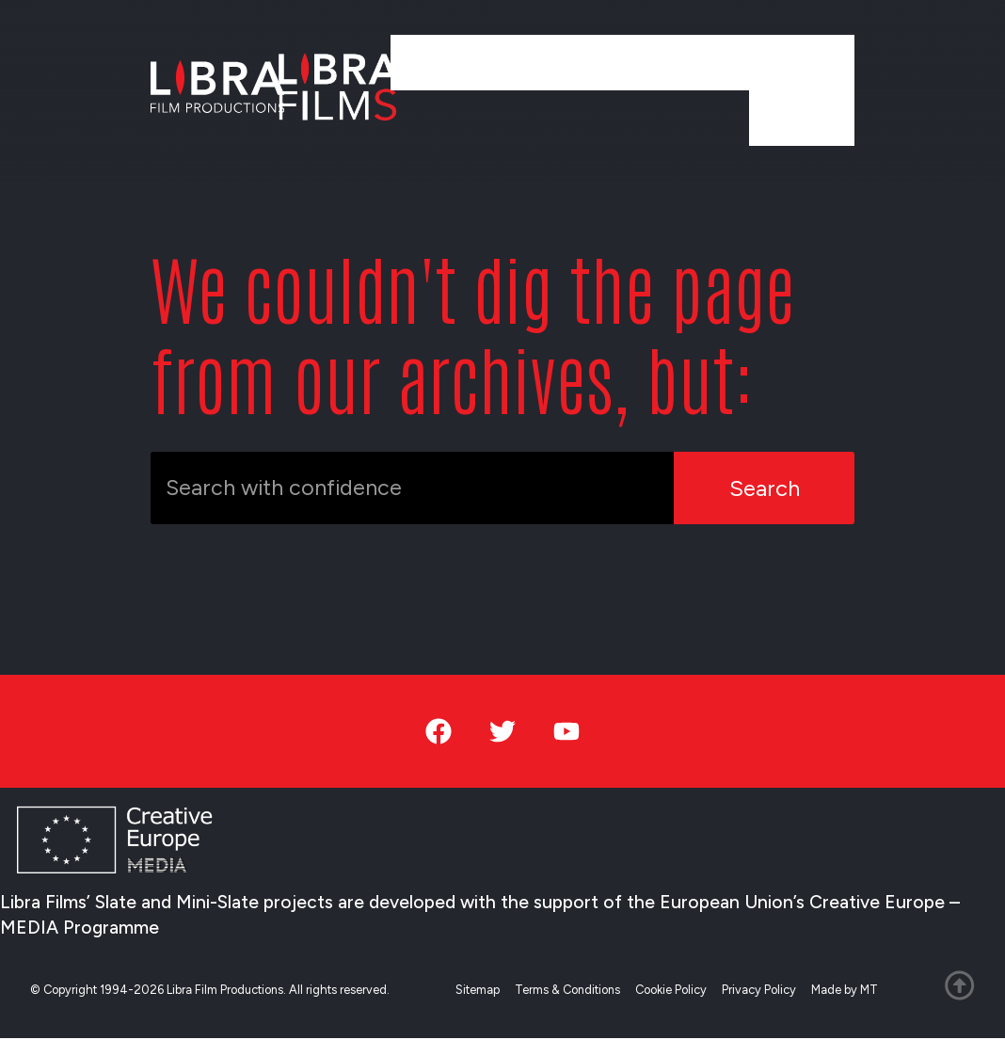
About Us (797, 61)
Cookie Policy (672, 991)
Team (707, 117)
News (698, 61)
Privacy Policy (760, 991)
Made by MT (845, 991)
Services (604, 61)
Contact (802, 117)
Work (512, 61)
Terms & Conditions (568, 991)
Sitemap (478, 991)
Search (764, 488)
